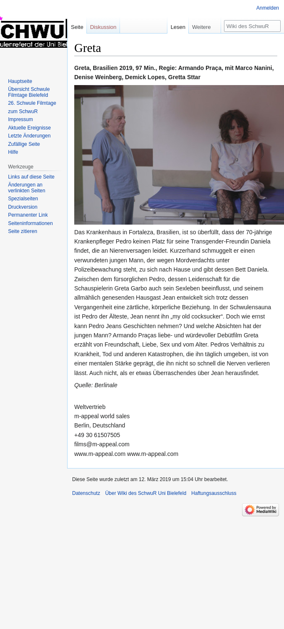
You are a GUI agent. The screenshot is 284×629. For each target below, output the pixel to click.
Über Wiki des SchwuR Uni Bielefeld (145, 493)
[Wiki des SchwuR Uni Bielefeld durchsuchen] (252, 26)
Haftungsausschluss (213, 493)
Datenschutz (86, 493)
